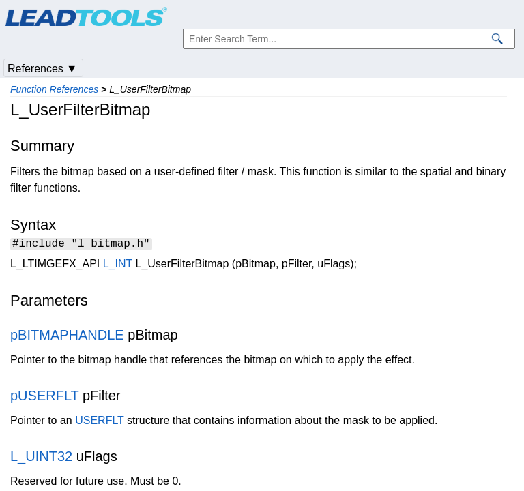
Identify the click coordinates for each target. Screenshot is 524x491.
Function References (54, 89)
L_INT (117, 265)
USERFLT (99, 422)
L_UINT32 (41, 458)
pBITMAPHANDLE (67, 336)
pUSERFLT (44, 397)
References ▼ (42, 68)
